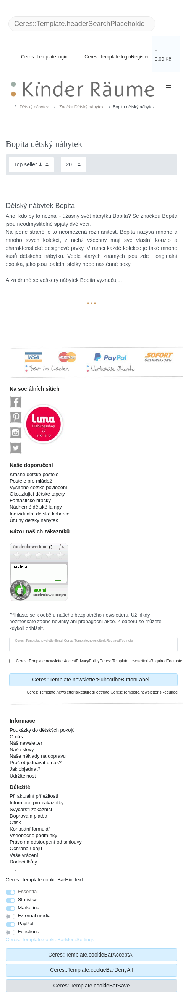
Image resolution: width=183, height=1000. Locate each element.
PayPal (26, 923)
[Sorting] (31, 164)
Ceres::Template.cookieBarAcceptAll (91, 955)
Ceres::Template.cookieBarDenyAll (91, 970)
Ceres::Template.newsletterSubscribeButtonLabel (102, 679)
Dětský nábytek (33, 107)
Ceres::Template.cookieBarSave (91, 985)
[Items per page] (73, 164)
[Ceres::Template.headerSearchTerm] (81, 23)
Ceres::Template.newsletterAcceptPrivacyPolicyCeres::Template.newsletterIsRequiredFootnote (99, 661)
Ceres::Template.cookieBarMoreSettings (50, 939)
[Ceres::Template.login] (37, 52)
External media (34, 915)
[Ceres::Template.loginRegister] (111, 52)
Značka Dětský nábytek (81, 107)
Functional (29, 931)
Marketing (29, 907)
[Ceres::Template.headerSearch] (167, 23)
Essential (28, 891)
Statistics (28, 899)
